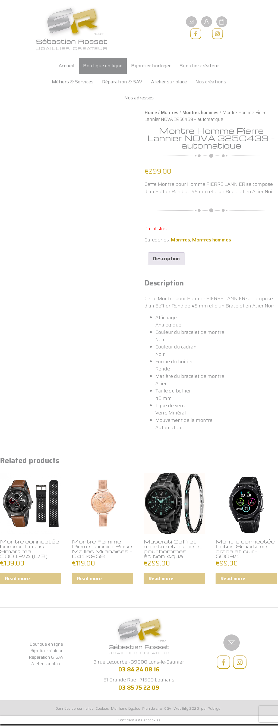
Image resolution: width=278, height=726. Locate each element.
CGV (167, 708)
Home (150, 112)
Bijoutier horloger (151, 66)
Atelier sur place (169, 82)
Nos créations (210, 82)
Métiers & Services (72, 82)
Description (166, 258)
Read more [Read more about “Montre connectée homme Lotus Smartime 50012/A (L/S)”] (17, 578)
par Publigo (210, 708)
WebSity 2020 (186, 708)
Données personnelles (74, 708)
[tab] (166, 258)
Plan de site (152, 708)
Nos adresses (139, 98)
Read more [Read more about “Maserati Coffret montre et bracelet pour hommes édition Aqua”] (161, 578)
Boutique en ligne (102, 66)
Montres (169, 112)
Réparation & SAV (122, 82)
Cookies (102, 708)
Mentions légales (125, 708)
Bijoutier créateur (199, 66)
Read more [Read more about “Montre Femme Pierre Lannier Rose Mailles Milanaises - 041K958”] (89, 578)
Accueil (66, 66)
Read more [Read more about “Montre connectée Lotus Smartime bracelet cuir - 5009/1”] (232, 578)
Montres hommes (200, 112)
